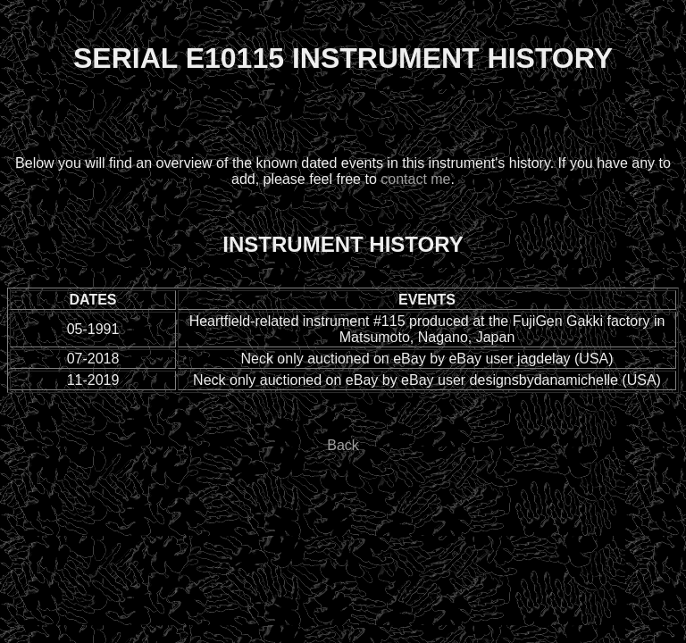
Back (343, 445)
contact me (415, 179)
